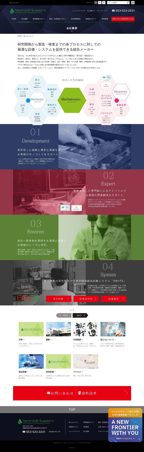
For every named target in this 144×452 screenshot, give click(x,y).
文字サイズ (84, 3)
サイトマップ (101, 11)
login (132, 2)
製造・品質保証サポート (58, 19)
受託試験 (58, 298)
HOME (14, 19)
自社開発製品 (76, 19)
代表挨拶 (77, 340)
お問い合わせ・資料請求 (105, 427)
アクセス (77, 372)
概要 (48, 340)
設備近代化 (86, 298)
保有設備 (50, 372)
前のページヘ (63, 315)
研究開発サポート (39, 19)
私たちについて (107, 340)
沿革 (21, 340)
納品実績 (22, 372)
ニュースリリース (77, 11)
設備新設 (113, 298)
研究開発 (105, 19)
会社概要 (24, 19)
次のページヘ (80, 315)
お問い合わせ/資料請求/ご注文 (123, 19)
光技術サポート (91, 19)
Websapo (72, 447)
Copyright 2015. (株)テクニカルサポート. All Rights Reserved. (72, 442)
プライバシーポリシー (105, 431)
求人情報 (90, 11)
